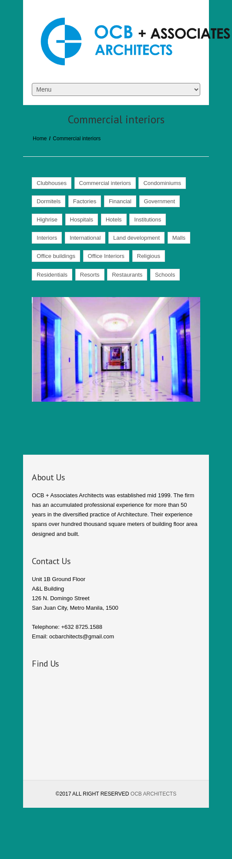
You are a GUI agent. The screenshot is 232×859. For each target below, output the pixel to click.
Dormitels (49, 201)
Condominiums (162, 183)
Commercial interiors (105, 183)
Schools (165, 274)
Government (159, 201)
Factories (84, 201)
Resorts (90, 274)
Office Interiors (106, 256)
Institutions (147, 219)
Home (40, 138)
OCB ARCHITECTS (153, 794)
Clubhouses (52, 183)
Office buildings (56, 256)
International (85, 238)
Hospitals (81, 219)
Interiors (47, 238)
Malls (178, 238)
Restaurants (127, 274)
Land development (136, 238)
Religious (148, 256)
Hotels (114, 219)
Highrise (47, 219)
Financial (120, 201)
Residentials (52, 274)
